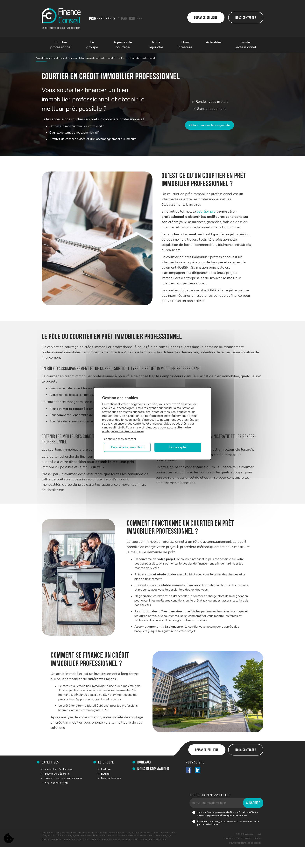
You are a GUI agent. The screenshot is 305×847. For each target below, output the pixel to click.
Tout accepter (177, 447)
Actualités (214, 42)
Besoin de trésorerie (57, 774)
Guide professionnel (245, 45)
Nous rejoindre (156, 45)
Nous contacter (245, 17)
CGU (259, 834)
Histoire (106, 769)
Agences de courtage (122, 45)
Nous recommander (153, 768)
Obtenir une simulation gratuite (209, 125)
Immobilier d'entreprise (59, 769)
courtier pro (206, 211)
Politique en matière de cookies (245, 843)
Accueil (39, 58)
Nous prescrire (185, 45)
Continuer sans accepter (120, 439)
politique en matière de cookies (123, 431)
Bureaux (144, 762)
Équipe (105, 774)
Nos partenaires (111, 778)
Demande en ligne (206, 17)
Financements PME (56, 783)
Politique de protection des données (242, 838)
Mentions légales (244, 834)
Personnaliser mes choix (127, 447)
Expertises (50, 762)
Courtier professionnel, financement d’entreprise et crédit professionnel (79, 58)
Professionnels (102, 18)
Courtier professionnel (61, 45)
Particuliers (132, 18)
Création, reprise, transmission (63, 778)
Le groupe (92, 45)
